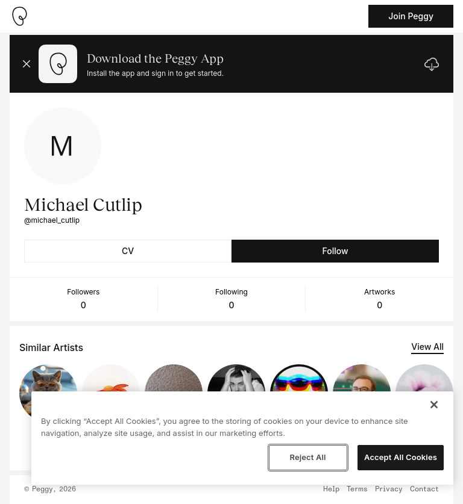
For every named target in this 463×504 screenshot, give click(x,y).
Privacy (389, 489)
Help (331, 489)
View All (427, 346)
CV (128, 251)
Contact (424, 489)
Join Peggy (410, 16)
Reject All (307, 457)
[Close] (434, 404)
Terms (357, 489)
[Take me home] (19, 16)
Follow (335, 251)
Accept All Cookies (400, 457)
